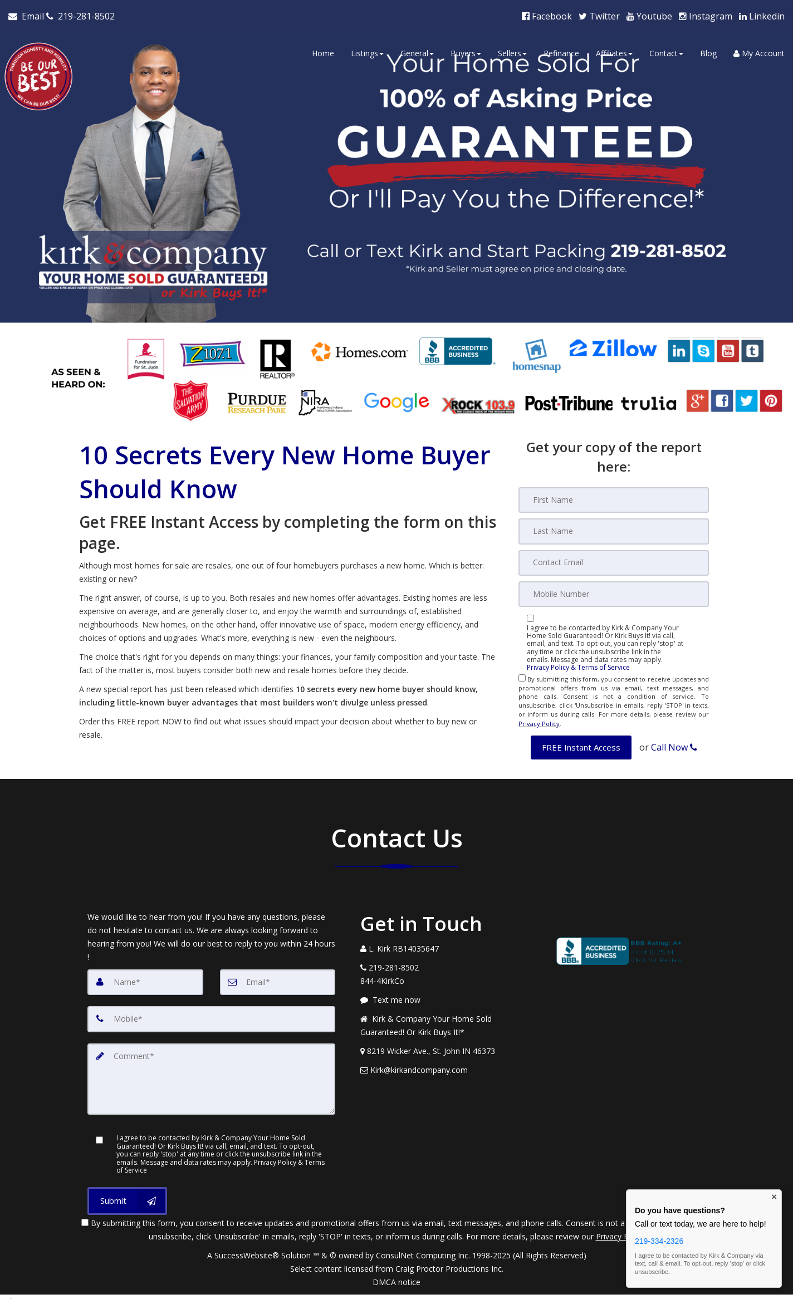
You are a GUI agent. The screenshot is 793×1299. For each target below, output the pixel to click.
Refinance (561, 51)
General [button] (417, 51)
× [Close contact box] (774, 1197)
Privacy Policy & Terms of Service (578, 663)
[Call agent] (80, 14)
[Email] (613, 558)
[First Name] (613, 496)
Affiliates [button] (614, 51)
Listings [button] (367, 51)
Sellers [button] (512, 51)
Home (323, 51)
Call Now (674, 740)
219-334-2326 (659, 1241)
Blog (708, 51)
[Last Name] (613, 527)
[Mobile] (613, 589)
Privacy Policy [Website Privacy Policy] (539, 718)
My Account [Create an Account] (759, 51)
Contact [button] (666, 51)
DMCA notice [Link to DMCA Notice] (396, 1273)
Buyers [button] (466, 51)
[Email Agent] (27, 14)
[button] (581, 740)
